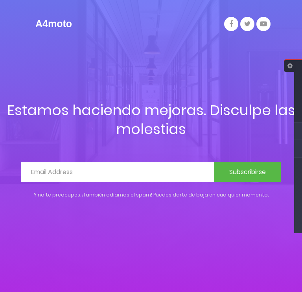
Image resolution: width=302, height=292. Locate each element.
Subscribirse (247, 171)
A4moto (53, 23)
